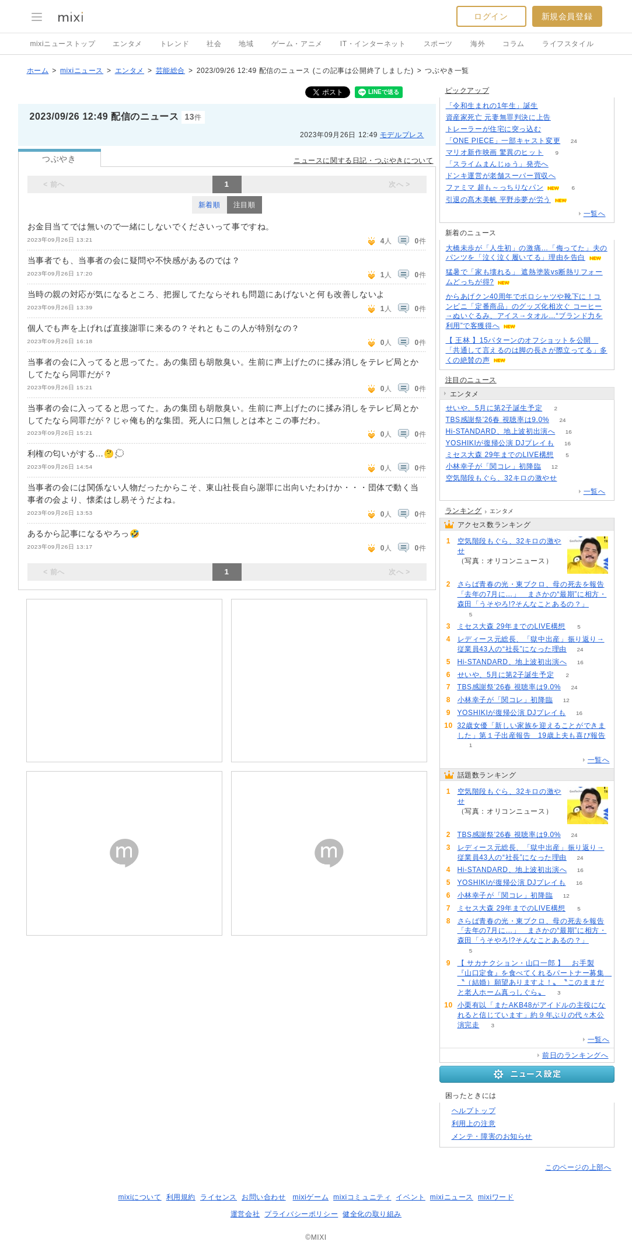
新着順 (209, 205)
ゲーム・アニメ (297, 44)
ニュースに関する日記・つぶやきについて (363, 160)
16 (568, 431)
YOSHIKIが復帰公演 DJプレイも (500, 443)
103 (569, 176)
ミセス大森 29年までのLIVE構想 (500, 455)
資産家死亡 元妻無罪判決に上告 (498, 117)
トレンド (174, 44)
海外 (477, 44)
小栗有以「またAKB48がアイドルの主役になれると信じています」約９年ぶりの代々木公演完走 (532, 1015)
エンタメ (127, 44)
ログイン (491, 16)
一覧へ (595, 214)
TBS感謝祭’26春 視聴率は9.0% (497, 420)
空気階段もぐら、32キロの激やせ (501, 478)
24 (574, 141)
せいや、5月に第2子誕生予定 (494, 408)
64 (564, 117)
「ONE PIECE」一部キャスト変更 (503, 141)
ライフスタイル (567, 44)
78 (551, 106)
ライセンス (218, 1197)
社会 (214, 44)
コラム (513, 44)
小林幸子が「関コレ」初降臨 (494, 466)
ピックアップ (467, 90)
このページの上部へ (578, 1167)
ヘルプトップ (474, 1111)
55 (570, 478)
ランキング (463, 511)
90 (561, 164)
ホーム (38, 71)
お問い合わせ (264, 1197)
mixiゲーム (311, 1197)
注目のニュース (471, 380)
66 (554, 129)
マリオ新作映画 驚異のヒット (495, 152)
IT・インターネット (373, 44)
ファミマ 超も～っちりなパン (495, 187)
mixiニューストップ (63, 44)
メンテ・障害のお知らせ (492, 1136)
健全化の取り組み (372, 1214)
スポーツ (438, 44)
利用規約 (180, 1197)
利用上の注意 (474, 1124)
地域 (246, 44)
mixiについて (139, 1197)
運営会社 (245, 1214)
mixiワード (496, 1197)
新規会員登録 (567, 16)
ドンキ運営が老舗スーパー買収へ (501, 176)
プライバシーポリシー (301, 1214)
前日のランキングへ (575, 1055)
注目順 (244, 205)
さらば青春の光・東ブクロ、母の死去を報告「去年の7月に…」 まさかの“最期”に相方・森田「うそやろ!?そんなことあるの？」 (532, 594)
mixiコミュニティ (362, 1197)
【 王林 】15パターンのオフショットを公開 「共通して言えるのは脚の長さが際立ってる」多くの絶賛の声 (526, 350)
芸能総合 (170, 71)
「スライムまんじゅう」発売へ (497, 164)
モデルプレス (402, 135)
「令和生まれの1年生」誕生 (492, 106)
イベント (410, 1197)
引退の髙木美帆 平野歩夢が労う (498, 200)
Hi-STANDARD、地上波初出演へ (501, 431)
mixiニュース (81, 71)
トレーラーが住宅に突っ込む (494, 129)
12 (554, 466)
